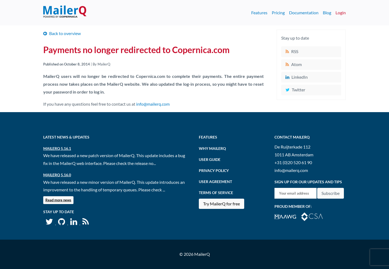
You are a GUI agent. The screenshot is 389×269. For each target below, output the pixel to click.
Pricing (278, 12)
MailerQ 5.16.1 (57, 148)
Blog (327, 12)
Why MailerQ (212, 148)
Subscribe (330, 193)
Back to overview (65, 33)
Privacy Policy (214, 170)
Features (259, 12)
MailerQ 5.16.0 (57, 175)
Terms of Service (216, 192)
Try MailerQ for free (221, 203)
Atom (296, 64)
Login (341, 12)
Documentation (303, 12)
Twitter (298, 89)
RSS (294, 51)
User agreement (215, 181)
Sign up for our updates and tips (308, 182)
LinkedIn (299, 77)
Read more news (58, 200)
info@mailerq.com (153, 103)
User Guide (209, 159)
